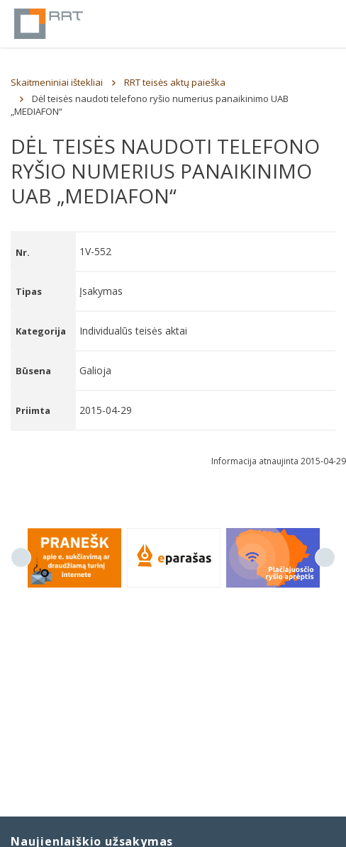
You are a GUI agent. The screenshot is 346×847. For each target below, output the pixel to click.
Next (325, 557)
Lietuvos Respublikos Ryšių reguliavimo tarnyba (48, 24)
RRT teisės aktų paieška (174, 82)
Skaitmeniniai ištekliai (57, 82)
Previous (21, 557)
